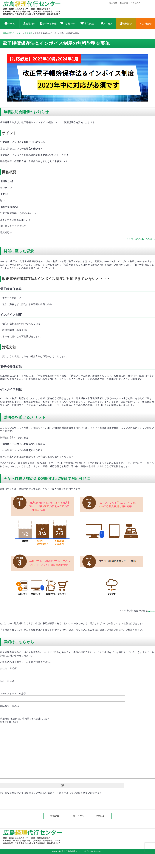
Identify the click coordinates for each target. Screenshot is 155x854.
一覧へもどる (77, 816)
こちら (151, 610)
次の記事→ (101, 816)
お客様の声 (136, 3)
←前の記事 (53, 816)
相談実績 (124, 3)
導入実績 (113, 3)
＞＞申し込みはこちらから (141, 238)
